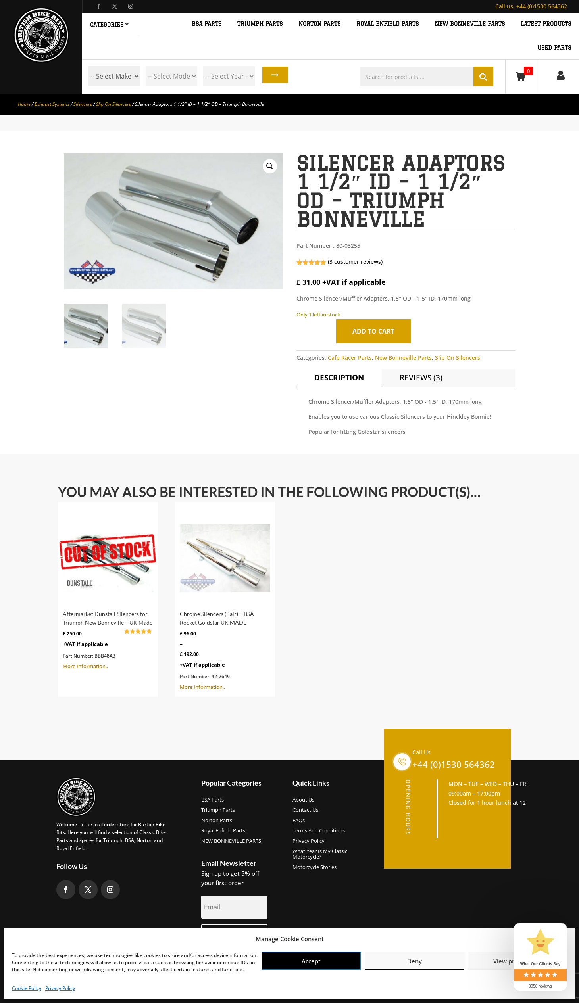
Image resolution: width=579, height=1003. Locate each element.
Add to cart (376, 331)
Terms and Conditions (318, 831)
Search (274, 76)
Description (339, 377)
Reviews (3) (421, 377)
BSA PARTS (206, 24)
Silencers (82, 104)
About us (303, 800)
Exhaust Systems (52, 104)
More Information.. (108, 588)
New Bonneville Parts (403, 357)
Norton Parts (216, 820)
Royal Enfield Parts (223, 831)
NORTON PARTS (319, 24)
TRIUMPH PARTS (260, 24)
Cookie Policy (26, 988)
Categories (106, 24)
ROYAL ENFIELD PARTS (387, 24)
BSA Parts (212, 800)
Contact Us (305, 810)
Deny (414, 961)
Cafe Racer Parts (350, 357)
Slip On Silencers (113, 104)
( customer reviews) (355, 261)
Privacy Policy (60, 988)
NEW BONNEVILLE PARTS (470, 24)
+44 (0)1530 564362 (531, 6)
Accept (311, 961)
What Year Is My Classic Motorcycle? (319, 854)
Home (24, 104)
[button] (270, 166)
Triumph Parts (218, 810)
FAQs (298, 820)
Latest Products (546, 24)
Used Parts (554, 48)
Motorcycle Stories (314, 867)
